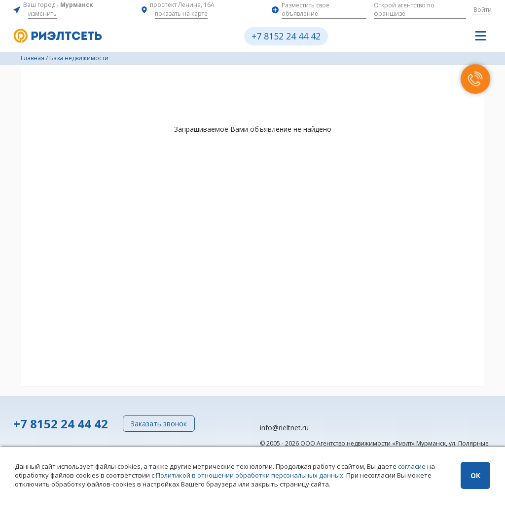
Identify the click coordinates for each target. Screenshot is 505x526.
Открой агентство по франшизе (404, 9)
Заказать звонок (159, 423)
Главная (32, 58)
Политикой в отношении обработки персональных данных (249, 475)
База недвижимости (78, 58)
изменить (42, 13)
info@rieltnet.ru (284, 427)
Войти (482, 9)
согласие (412, 466)
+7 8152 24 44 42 (286, 36)
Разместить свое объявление (305, 9)
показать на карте (181, 13)
